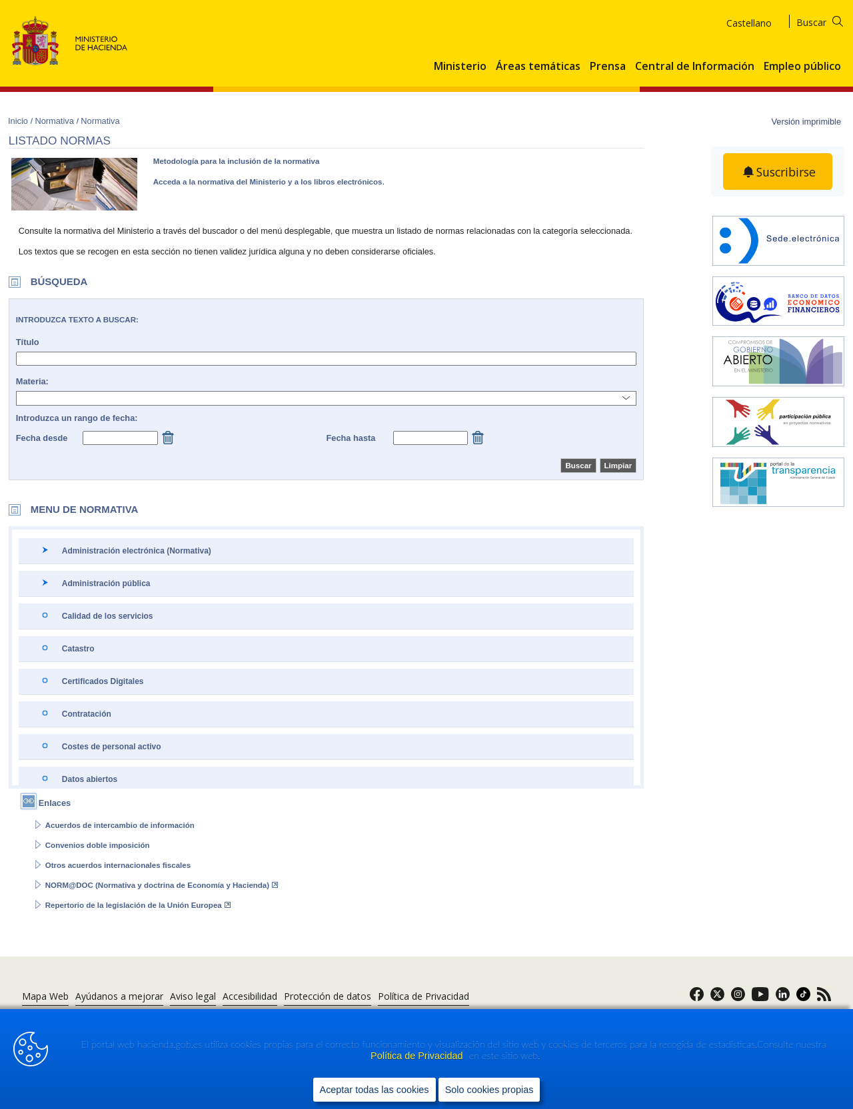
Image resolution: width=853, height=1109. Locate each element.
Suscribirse (786, 172)
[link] (697, 998)
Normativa (55, 121)
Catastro (78, 648)
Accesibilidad (250, 996)
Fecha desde (42, 438)
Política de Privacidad (418, 1056)
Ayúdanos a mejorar (119, 996)
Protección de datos (327, 996)
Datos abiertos (89, 779)
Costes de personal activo (111, 746)
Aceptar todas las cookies (374, 1089)
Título (27, 342)
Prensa (608, 66)
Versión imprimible (806, 122)
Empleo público (802, 66)
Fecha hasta (350, 438)
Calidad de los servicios (107, 616)
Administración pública (106, 583)
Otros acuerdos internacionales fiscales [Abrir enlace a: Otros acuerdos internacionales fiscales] (118, 865)
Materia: (32, 381)
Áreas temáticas (538, 66)
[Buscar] (828, 20)
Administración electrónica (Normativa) (136, 550)
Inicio (19, 121)
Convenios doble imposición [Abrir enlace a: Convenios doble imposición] (97, 845)
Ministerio (460, 66)
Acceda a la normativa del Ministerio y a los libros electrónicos (268, 182)
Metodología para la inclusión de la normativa (236, 161)
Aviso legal (193, 996)
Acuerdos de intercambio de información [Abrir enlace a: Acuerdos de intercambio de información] (120, 825)
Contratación (86, 714)
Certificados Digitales (103, 681)
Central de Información (694, 66)
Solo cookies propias (489, 1089)
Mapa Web (45, 996)
